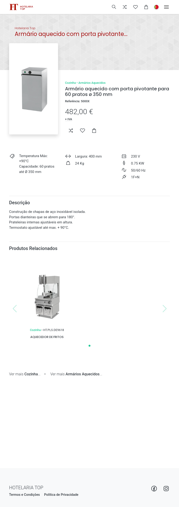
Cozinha (70, 82)
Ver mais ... (25, 374)
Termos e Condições (24, 495)
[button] (114, 7)
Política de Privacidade (61, 495)
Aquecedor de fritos (47, 337)
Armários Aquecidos (92, 82)
